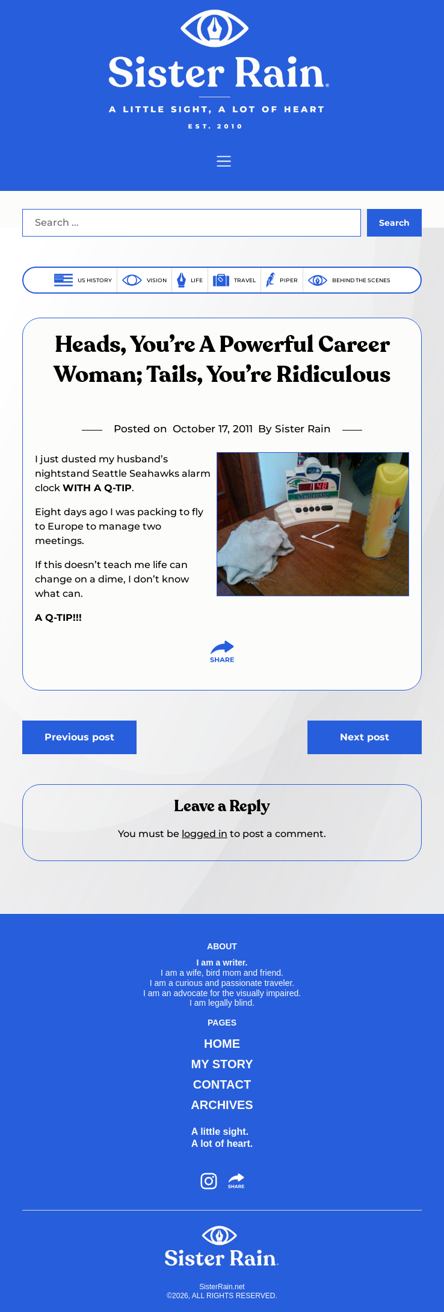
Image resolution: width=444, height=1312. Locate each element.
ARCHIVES (222, 1104)
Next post (364, 737)
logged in (204, 833)
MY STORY (222, 1064)
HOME (222, 1043)
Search (394, 222)
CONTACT (222, 1084)
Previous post (79, 737)
